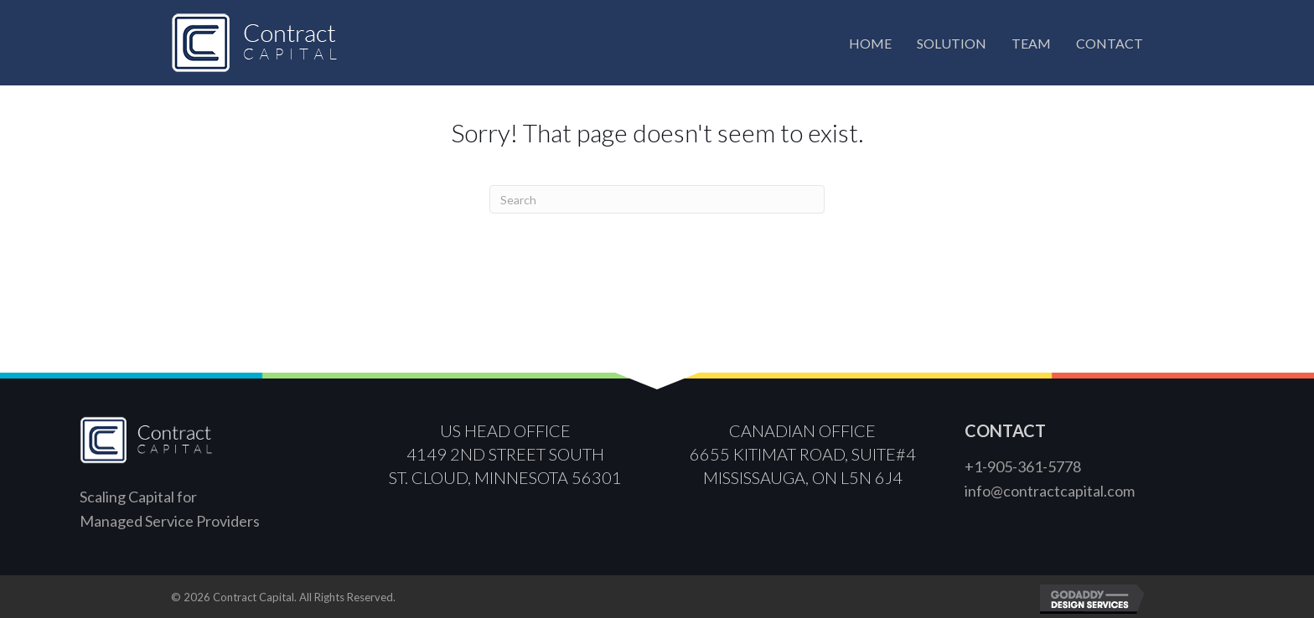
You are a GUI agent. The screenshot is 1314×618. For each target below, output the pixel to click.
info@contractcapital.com (1050, 491)
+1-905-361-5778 (1023, 466)
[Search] (657, 199)
